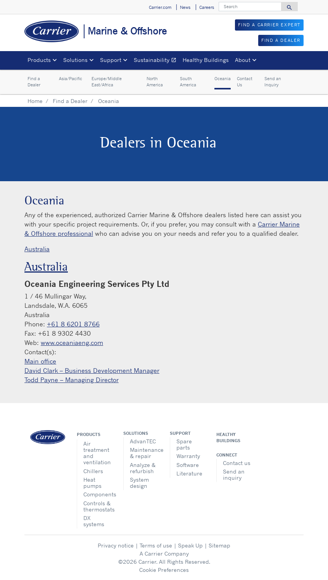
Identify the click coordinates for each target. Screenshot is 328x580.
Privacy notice (116, 545)
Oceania (222, 78)
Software (187, 465)
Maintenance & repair (144, 452)
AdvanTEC (143, 441)
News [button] (185, 7)
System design (139, 482)
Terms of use (156, 545)
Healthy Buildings (206, 60)
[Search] (250, 6)
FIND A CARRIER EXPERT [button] (269, 24)
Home (35, 101)
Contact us (236, 463)
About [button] (242, 60)
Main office (40, 361)
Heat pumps (92, 482)
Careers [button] (206, 7)
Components (97, 494)
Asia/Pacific (70, 78)
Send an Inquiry (272, 82)
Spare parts (184, 444)
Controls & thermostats (97, 506)
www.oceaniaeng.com (72, 343)
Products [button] (39, 60)
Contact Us (244, 82)
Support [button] (110, 60)
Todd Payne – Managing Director (71, 380)
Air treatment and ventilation (97, 452)
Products (88, 434)
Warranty (188, 456)
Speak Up (190, 545)
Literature (189, 473)
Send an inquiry (234, 474)
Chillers (93, 471)
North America (155, 82)
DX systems (93, 521)
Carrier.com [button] (160, 7)
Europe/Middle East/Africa (106, 82)
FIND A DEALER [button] (280, 40)
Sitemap (219, 545)
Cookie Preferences (164, 569)
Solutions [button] (75, 60)
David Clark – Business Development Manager (91, 370)
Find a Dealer (34, 82)
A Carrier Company (164, 553)
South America (188, 82)
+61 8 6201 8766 (73, 324)
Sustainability (157, 61)
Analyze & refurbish (142, 468)
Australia (37, 249)
